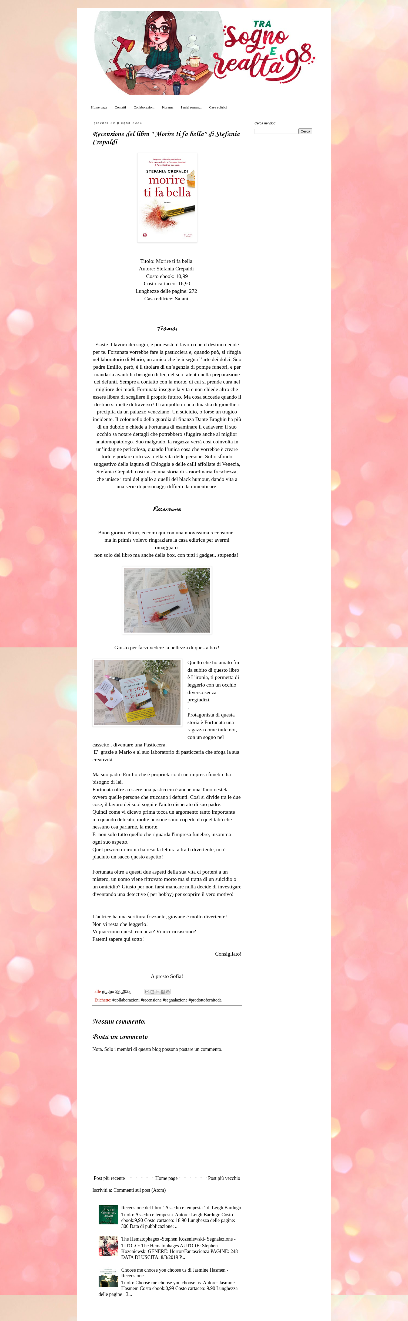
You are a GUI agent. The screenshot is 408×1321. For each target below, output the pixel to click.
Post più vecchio (224, 1178)
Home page (99, 107)
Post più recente (109, 1178)
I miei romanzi (191, 107)
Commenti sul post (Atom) (139, 1190)
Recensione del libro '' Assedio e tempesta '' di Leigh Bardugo (181, 1207)
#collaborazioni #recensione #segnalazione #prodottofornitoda (167, 1000)
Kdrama (167, 107)
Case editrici (218, 107)
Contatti (120, 107)
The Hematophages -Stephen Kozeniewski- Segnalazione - (178, 1239)
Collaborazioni (143, 107)
